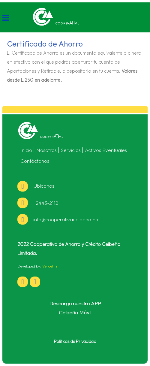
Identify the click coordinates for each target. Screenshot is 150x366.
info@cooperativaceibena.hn (65, 219)
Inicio (26, 150)
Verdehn (49, 266)
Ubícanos (35, 186)
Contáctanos (34, 161)
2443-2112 (45, 203)
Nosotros (46, 150)
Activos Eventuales (106, 150)
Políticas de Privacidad (75, 341)
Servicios (71, 150)
